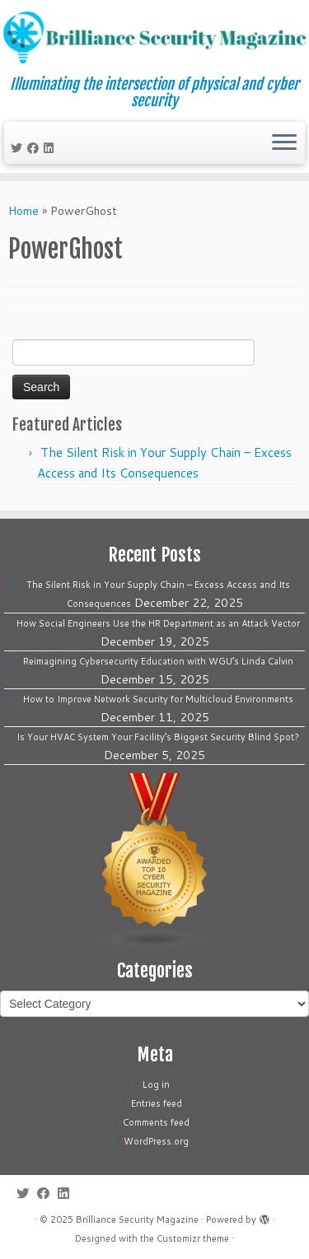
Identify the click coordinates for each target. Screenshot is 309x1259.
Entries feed (156, 1103)
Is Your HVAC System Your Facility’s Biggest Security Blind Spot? (157, 737)
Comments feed (156, 1122)
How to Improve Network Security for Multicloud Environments (158, 699)
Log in (156, 1084)
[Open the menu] (284, 143)
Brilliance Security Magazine (137, 1219)
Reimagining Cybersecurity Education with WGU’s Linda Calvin (158, 661)
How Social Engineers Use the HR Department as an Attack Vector (158, 623)
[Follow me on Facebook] (35, 148)
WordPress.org (156, 1141)
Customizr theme (193, 1238)
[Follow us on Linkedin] (51, 148)
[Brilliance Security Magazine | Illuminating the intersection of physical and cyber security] (154, 38)
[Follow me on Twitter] (19, 148)
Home (23, 211)
